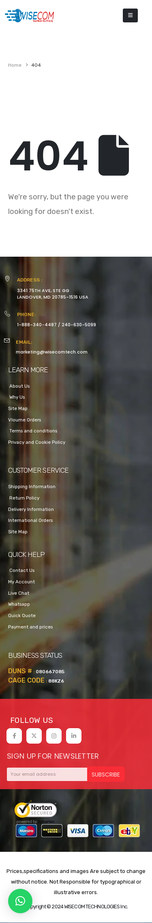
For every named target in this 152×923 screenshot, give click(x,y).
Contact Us (21, 570)
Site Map (18, 408)
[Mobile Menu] (130, 15)
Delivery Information (31, 509)
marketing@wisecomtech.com (52, 352)
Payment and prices (30, 627)
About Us (19, 386)
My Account (21, 582)
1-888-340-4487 (37, 324)
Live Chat (18, 593)
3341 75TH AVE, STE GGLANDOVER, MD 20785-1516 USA (52, 293)
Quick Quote (22, 615)
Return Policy (23, 498)
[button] (20, 901)
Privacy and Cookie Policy (36, 442)
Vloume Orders (24, 420)
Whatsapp (19, 604)
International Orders (30, 520)
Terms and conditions (32, 431)
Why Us (16, 397)
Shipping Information (32, 486)
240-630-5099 (79, 324)
